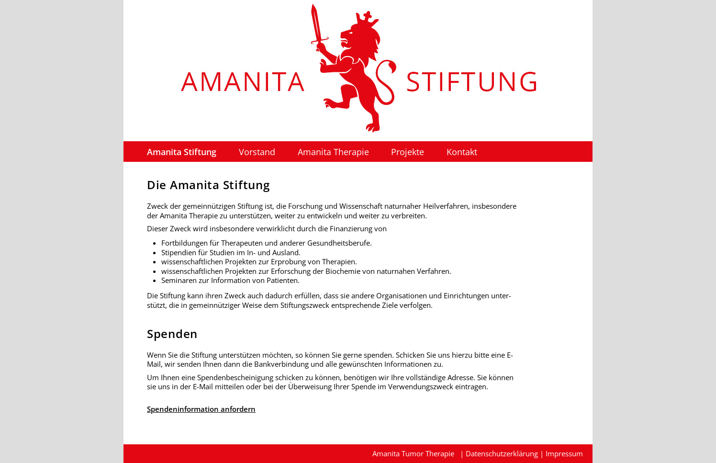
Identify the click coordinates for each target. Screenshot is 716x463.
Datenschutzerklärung (502, 453)
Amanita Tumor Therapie (413, 453)
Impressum (564, 453)
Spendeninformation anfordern (201, 409)
